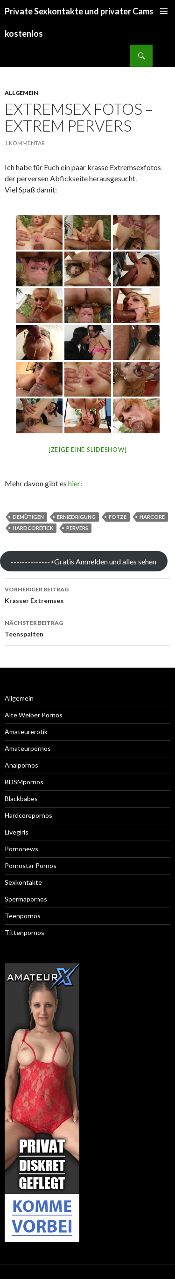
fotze (117, 517)
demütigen (28, 517)
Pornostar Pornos (30, 865)
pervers (77, 528)
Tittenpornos (24, 932)
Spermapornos (26, 899)
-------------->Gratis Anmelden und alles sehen (83, 561)
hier (74, 483)
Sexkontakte (23, 882)
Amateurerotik (26, 732)
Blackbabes (21, 798)
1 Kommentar (25, 142)
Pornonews (21, 849)
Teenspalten (87, 627)
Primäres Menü (164, 11)
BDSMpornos (24, 782)
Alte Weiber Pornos (34, 715)
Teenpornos (23, 916)
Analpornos (21, 765)
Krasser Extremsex (87, 594)
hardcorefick (33, 528)
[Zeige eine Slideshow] (88, 449)
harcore (152, 517)
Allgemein (21, 92)
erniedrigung (76, 517)
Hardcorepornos (28, 815)
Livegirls (16, 832)
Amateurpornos (28, 748)
